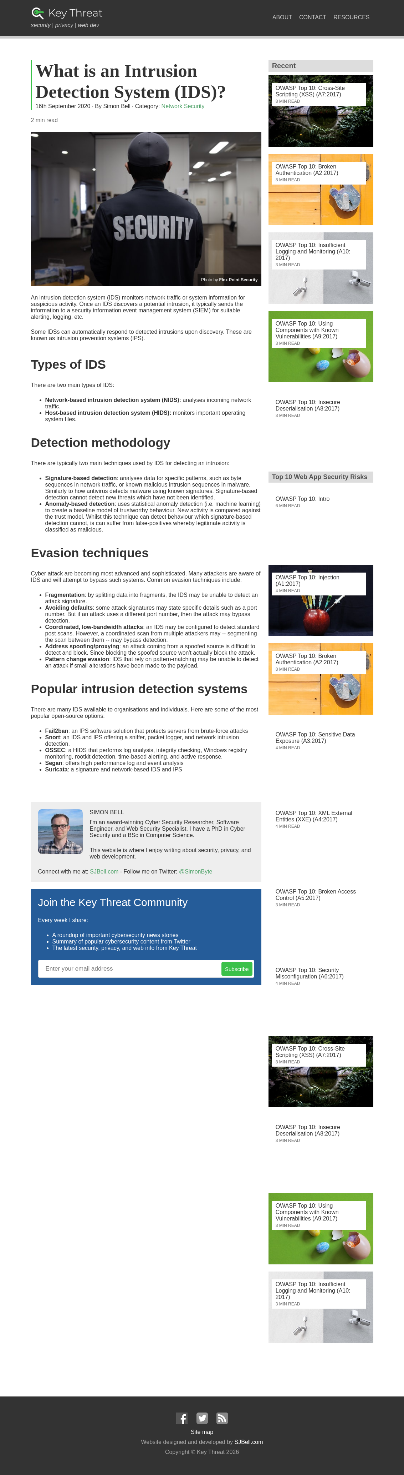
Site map (202, 1432)
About (282, 17)
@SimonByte (196, 872)
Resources (351, 17)
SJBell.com (104, 872)
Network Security (183, 106)
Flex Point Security (238, 279)
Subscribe (237, 969)
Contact (312, 17)
